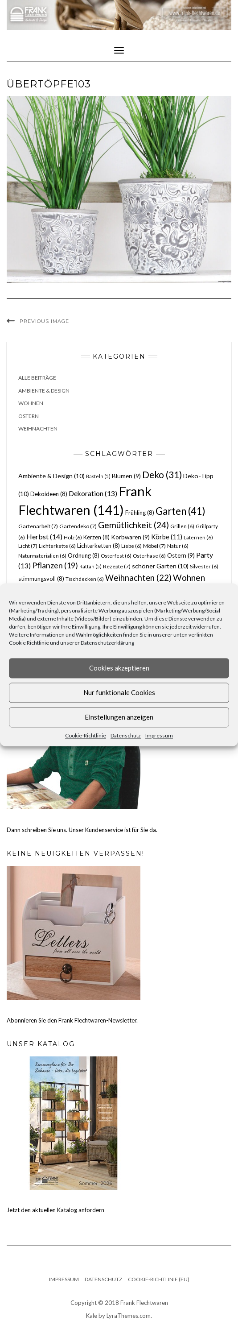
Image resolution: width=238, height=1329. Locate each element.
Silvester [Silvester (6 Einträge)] (204, 566)
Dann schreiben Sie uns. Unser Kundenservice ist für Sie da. (82, 829)
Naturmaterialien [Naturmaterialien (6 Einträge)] (42, 556)
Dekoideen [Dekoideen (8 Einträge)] (48, 493)
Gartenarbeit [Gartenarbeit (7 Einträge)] (38, 526)
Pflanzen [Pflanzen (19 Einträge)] (55, 565)
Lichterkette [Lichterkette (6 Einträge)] (57, 546)
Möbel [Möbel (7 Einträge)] (154, 545)
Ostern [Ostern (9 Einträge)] (181, 555)
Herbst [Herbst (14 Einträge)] (44, 536)
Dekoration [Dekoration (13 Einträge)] (93, 493)
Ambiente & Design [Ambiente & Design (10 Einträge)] (51, 476)
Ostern (28, 416)
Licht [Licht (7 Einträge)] (27, 545)
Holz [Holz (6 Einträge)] (73, 537)
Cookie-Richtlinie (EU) (158, 1279)
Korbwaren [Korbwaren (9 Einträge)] (130, 537)
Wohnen (30, 403)
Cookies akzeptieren (119, 668)
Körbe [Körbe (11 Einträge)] (166, 537)
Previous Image (44, 321)
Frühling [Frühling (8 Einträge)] (139, 512)
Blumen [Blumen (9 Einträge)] (126, 476)
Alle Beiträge (37, 377)
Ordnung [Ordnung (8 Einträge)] (83, 555)
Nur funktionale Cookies (119, 692)
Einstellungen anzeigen (119, 717)
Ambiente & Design (44, 390)
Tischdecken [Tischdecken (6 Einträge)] (85, 579)
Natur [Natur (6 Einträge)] (178, 546)
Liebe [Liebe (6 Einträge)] (131, 546)
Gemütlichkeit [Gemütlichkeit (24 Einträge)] (133, 525)
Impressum (159, 735)
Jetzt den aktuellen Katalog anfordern (55, 1209)
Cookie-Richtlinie (85, 735)
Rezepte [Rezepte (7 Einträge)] (117, 566)
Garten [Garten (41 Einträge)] (180, 511)
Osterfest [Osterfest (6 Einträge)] (116, 556)
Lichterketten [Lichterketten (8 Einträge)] (98, 545)
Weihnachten (37, 428)
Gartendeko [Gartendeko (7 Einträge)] (78, 526)
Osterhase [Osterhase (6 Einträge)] (149, 556)
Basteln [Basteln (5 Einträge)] (98, 476)
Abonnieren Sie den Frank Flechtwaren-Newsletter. (72, 1020)
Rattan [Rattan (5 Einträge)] (90, 566)
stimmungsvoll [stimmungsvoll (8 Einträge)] (41, 578)
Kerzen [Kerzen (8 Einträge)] (96, 537)
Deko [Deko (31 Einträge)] (162, 474)
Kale (91, 1315)
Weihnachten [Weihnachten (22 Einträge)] (138, 578)
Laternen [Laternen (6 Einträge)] (198, 537)
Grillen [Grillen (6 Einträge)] (182, 526)
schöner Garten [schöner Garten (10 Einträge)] (160, 566)
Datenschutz (126, 735)
